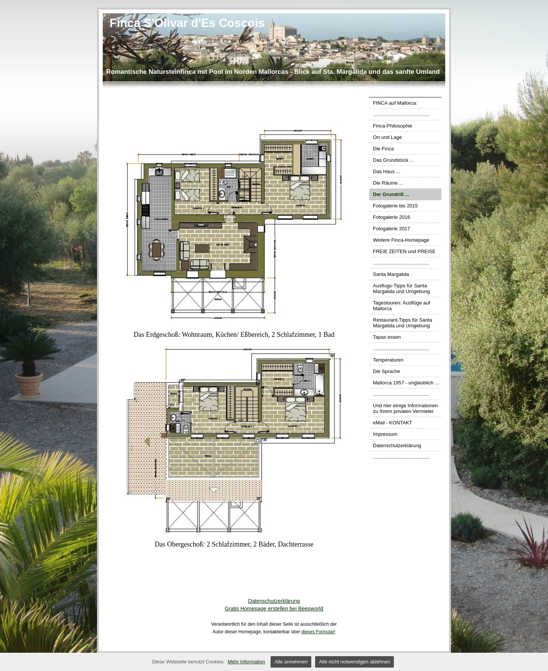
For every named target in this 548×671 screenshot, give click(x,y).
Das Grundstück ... (393, 160)
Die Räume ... (388, 183)
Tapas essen (387, 337)
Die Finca (383, 148)
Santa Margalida (391, 274)
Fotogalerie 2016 (391, 217)
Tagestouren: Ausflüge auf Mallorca (401, 305)
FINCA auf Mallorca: (395, 103)
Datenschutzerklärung (397, 445)
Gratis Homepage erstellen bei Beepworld (274, 609)
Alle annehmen (290, 662)
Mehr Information (246, 662)
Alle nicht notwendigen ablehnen (354, 662)
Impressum (385, 434)
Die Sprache (386, 371)
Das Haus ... (386, 171)
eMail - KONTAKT (392, 423)
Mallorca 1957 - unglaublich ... (406, 383)
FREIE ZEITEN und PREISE (404, 251)
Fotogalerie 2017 (391, 228)
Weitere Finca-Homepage (401, 240)
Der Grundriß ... (391, 194)
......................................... (401, 114)
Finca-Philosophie (392, 126)
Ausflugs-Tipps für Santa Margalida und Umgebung (401, 288)
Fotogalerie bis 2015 (395, 206)
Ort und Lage (387, 137)
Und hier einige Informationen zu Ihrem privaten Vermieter (405, 408)
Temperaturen (388, 360)
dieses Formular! (318, 631)
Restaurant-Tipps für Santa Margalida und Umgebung (402, 322)
